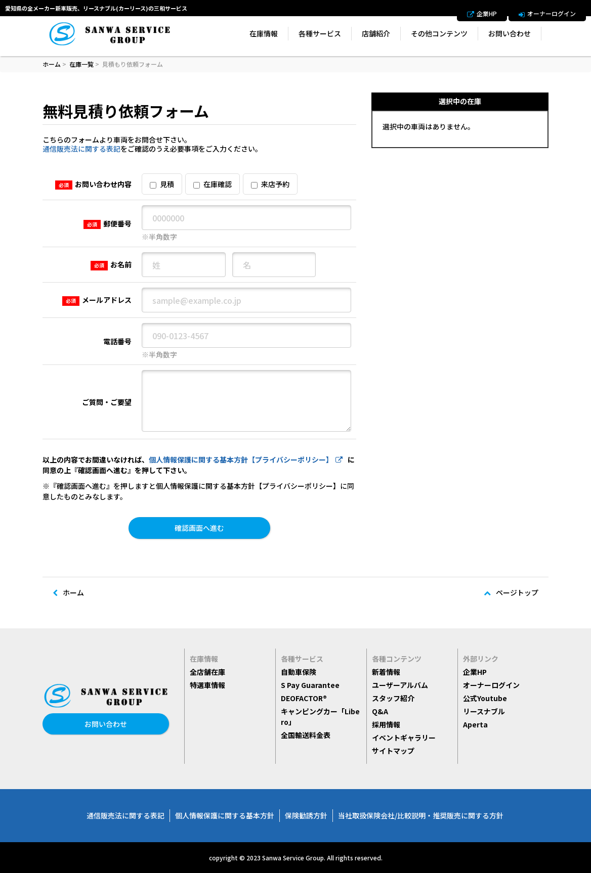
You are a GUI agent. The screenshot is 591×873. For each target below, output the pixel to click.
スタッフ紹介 (393, 698)
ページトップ (511, 592)
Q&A (380, 711)
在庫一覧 (81, 64)
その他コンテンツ (439, 33)
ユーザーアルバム (400, 685)
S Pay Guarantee (310, 685)
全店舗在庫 (207, 672)
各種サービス (320, 33)
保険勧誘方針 (306, 815)
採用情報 (386, 724)
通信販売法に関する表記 (81, 149)
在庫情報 (263, 33)
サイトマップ (393, 751)
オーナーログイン (547, 13)
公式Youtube (485, 698)
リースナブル (484, 711)
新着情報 (386, 672)
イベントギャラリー (404, 737)
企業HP (482, 13)
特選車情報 (207, 685)
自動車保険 (298, 672)
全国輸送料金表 (305, 735)
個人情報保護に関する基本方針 (224, 815)
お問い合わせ (509, 33)
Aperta (475, 724)
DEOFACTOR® (304, 698)
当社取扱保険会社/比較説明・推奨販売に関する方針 (420, 815)
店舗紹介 (376, 33)
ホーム (52, 64)
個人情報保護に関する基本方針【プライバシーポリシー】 (246, 459)
